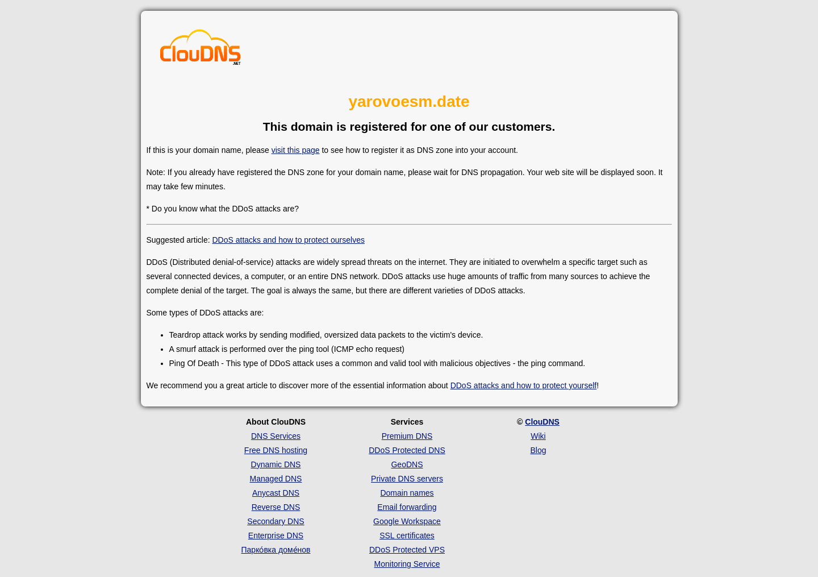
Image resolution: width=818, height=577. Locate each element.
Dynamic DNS (276, 464)
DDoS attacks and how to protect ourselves (288, 239)
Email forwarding (406, 507)
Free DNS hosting (275, 450)
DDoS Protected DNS (407, 450)
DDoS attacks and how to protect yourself (523, 385)
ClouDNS (542, 421)
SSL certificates (407, 535)
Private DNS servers (407, 478)
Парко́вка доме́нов (276, 549)
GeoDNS (407, 464)
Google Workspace (407, 521)
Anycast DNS (275, 492)
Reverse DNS (276, 507)
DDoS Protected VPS (407, 549)
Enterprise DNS (275, 535)
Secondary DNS (275, 521)
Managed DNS (276, 478)
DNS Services (276, 436)
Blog (538, 450)
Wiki (538, 436)
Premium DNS (407, 436)
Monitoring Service (407, 563)
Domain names (406, 492)
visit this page (296, 150)
